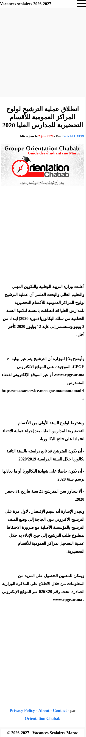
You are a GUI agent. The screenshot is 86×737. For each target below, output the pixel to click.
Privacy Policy (22, 710)
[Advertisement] (43, 52)
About (43, 710)
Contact (60, 710)
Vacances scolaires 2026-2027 (25, 4)
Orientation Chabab (43, 718)
